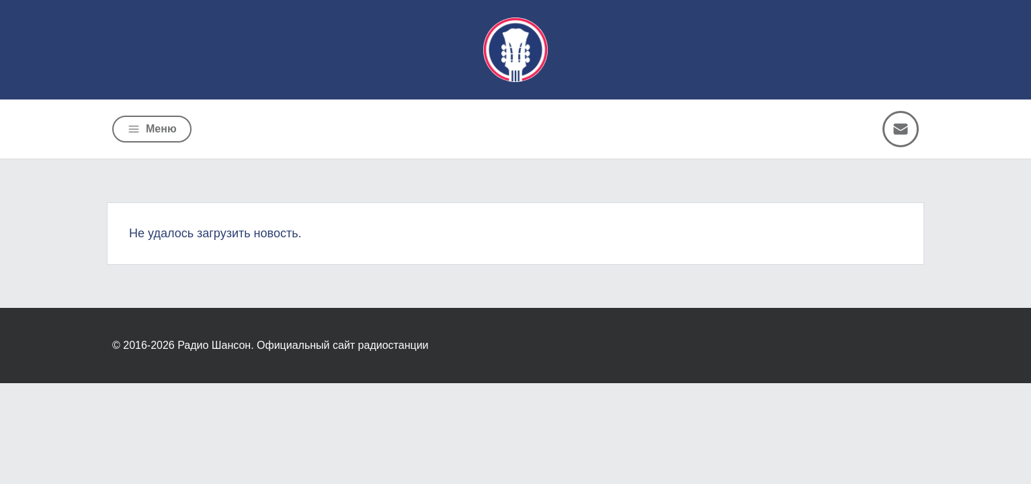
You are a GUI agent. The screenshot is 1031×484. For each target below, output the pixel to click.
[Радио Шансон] (515, 49)
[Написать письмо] (900, 129)
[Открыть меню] (152, 129)
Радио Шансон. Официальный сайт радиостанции (302, 345)
